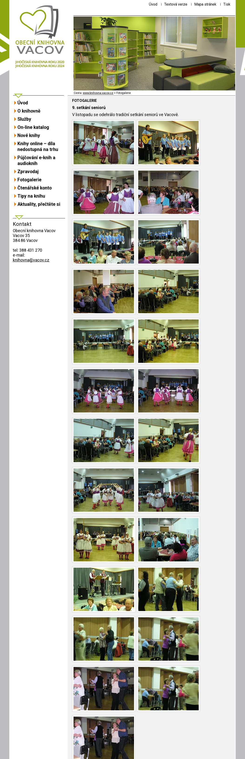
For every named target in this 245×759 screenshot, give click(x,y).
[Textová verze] (176, 4)
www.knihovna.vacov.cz (98, 93)
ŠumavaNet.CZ (218, 752)
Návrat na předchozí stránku (98, 730)
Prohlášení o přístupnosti (35, 747)
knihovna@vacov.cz (31, 260)
